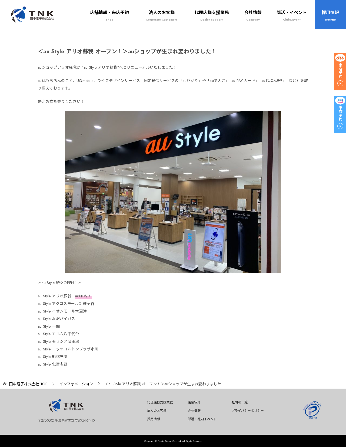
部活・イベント (292, 15)
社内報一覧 (239, 402)
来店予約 (340, 70)
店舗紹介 (194, 402)
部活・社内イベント (202, 419)
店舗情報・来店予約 (109, 15)
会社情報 (253, 15)
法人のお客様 (162, 15)
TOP (28, 384)
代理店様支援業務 (211, 15)
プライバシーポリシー (247, 410)
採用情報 (330, 15)
